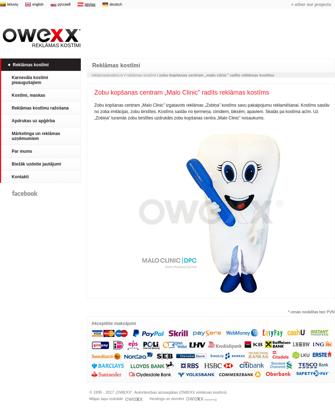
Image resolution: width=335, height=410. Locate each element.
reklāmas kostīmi (141, 75)
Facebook (25, 193)
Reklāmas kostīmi (40, 38)
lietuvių (12, 4)
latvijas (90, 4)
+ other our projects (311, 4)
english (38, 4)
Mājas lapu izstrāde (116, 399)
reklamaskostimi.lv (107, 75)
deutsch (116, 4)
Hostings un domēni (183, 399)
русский (64, 4)
